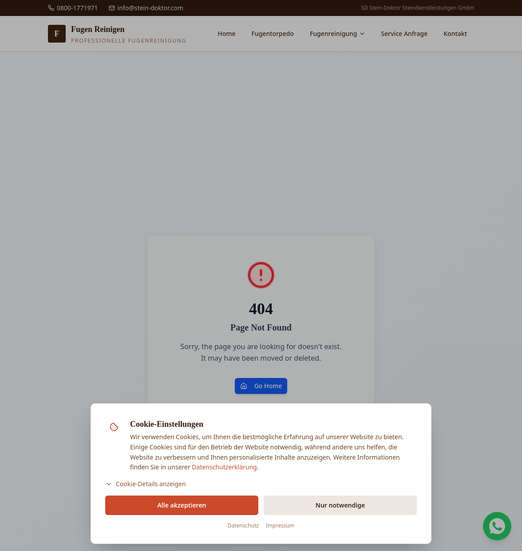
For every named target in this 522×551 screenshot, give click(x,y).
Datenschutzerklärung (224, 467)
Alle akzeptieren (181, 505)
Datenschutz (243, 525)
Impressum (280, 525)
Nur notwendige (340, 505)
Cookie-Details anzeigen (145, 484)
